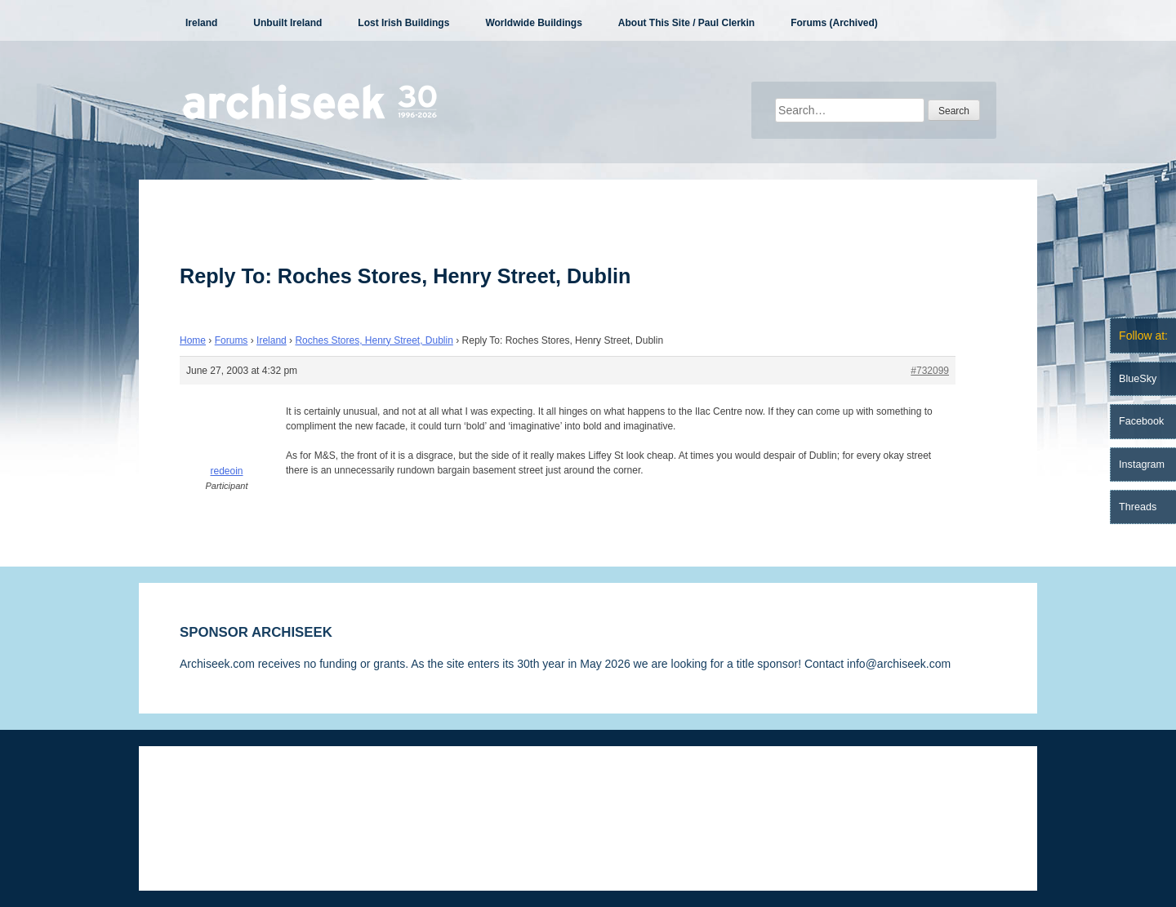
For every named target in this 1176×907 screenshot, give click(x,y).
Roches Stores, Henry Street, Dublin (373, 340)
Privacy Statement (374, 795)
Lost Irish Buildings (403, 23)
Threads (1137, 507)
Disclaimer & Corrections (242, 795)
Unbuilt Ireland (287, 23)
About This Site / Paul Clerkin (686, 23)
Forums (231, 340)
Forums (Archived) (834, 23)
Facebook (1141, 421)
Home (193, 340)
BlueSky (1137, 379)
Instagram (1142, 464)
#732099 (930, 370)
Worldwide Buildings (533, 23)
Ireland (201, 23)
